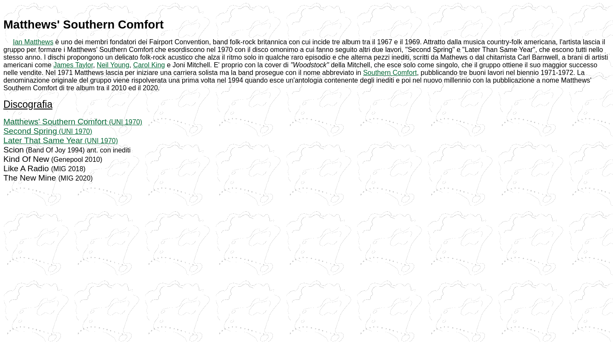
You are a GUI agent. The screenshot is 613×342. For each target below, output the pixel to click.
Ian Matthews (33, 42)
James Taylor (73, 65)
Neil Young (113, 65)
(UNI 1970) (125, 122)
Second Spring (30, 130)
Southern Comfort (390, 72)
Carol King (149, 65)
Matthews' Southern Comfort (56, 121)
